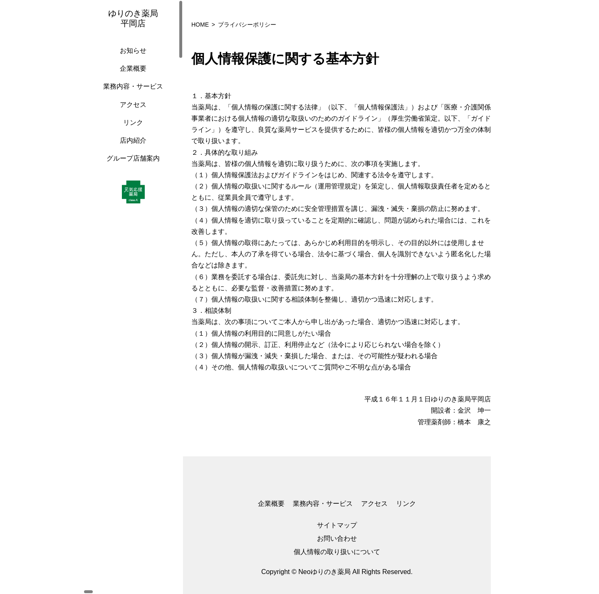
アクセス (131, 112)
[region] (133, 297)
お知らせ (131, 58)
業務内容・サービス (131, 94)
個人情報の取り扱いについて (337, 551)
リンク (131, 130)
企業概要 (131, 76)
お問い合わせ (337, 538)
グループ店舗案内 (131, 166)
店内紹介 (131, 148)
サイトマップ (337, 525)
